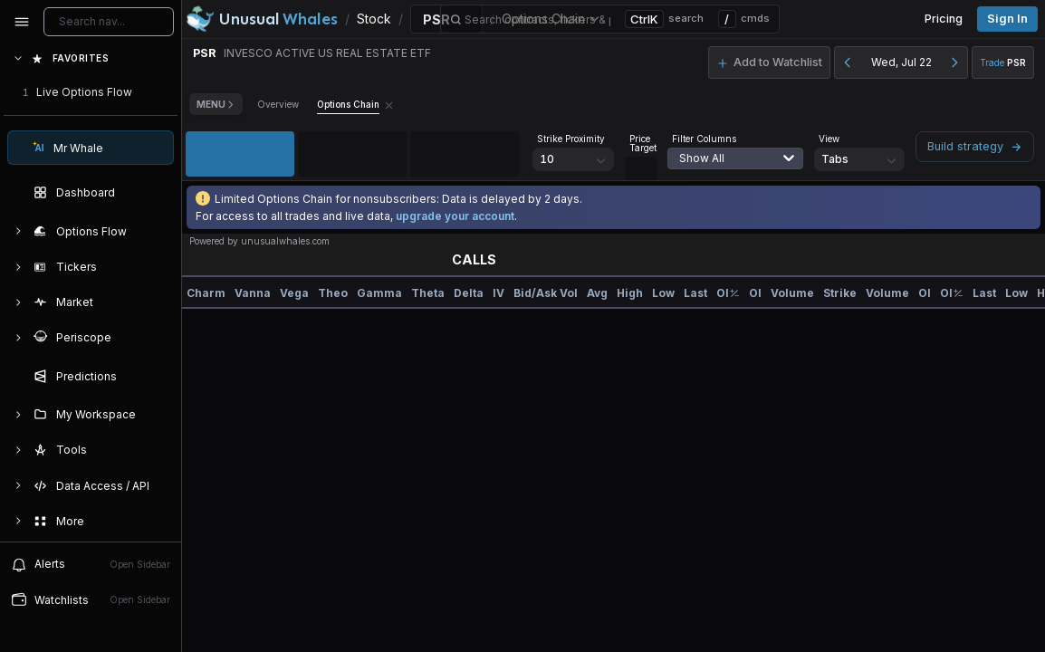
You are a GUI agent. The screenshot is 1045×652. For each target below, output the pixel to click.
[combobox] (726, 169)
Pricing (944, 18)
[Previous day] (848, 62)
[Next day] (954, 62)
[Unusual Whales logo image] (262, 19)
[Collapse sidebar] (21, 21)
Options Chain (348, 104)
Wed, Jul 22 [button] (901, 62)
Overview (278, 104)
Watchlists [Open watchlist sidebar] (90, 599)
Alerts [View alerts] (90, 564)
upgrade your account (455, 216)
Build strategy (974, 146)
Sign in (1007, 18)
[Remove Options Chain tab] (389, 104)
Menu (216, 104)
